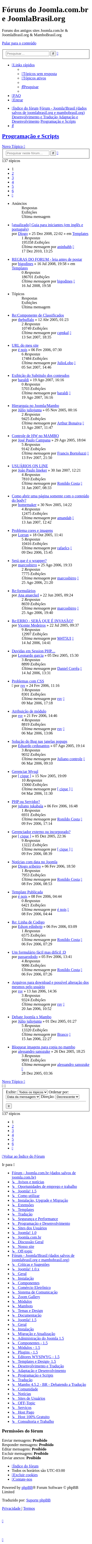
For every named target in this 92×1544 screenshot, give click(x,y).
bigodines (25, 264)
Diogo (23, 234)
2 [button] (13, 173)
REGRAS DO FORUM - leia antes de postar (47, 259)
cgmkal (63, 333)
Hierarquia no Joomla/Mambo (35, 406)
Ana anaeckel (28, 595)
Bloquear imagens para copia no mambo (43, 1047)
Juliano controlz (69, 759)
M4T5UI (64, 638)
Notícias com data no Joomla (34, 862)
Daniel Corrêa (68, 668)
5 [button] (13, 186)
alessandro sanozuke (34, 1051)
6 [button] (13, 191)
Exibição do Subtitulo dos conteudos (40, 375)
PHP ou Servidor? (26, 802)
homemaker (27, 505)
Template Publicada (27, 892)
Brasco (62, 1034)
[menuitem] (39, 74)
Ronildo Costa (68, 483)
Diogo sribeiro (29, 866)
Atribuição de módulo (29, 711)
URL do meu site (25, 345)
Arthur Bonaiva (69, 423)
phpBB (27, 1487)
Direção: (60, 1097)
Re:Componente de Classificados (38, 315)
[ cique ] (24, 776)
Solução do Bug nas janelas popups (39, 741)
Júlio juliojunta (29, 410)
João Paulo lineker (32, 470)
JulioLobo (65, 363)
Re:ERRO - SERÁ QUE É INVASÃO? (42, 621)
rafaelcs (63, 548)
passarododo (28, 957)
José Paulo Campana (34, 440)
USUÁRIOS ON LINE (30, 466)
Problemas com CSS (28, 681)
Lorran (23, 535)
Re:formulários (24, 591)
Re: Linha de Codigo (28, 922)
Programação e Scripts (30, 136)
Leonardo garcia (30, 655)
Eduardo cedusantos (33, 746)
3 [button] (13, 178)
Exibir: (27, 1092)
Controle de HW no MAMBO (35, 436)
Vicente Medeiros (32, 625)
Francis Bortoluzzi (71, 453)
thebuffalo (26, 320)
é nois (22, 350)
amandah (64, 518)
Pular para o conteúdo (19, 43)
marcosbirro (27, 565)
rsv (22, 685)
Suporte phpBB (38, 1500)
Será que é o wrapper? (29, 561)
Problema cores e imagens (32, 530)
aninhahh (64, 247)
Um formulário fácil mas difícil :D (39, 952)
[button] (12, 195)
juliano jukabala (30, 806)
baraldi (23, 380)
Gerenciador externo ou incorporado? (41, 832)
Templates (80, 234)
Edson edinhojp (30, 926)
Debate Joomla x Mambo (31, 1017)
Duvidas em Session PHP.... (33, 651)
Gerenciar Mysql (25, 771)
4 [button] (13, 182)
